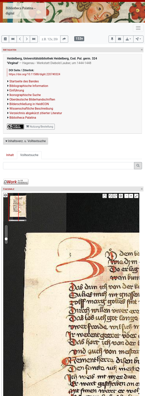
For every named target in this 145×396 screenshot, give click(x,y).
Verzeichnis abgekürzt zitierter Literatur (35, 113)
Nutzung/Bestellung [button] (39, 126)
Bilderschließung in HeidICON (29, 104)
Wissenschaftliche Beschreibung (31, 108)
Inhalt (10, 155)
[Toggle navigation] (138, 28)
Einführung (16, 90)
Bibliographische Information (28, 86)
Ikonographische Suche (25, 95)
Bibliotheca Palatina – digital (21, 10)
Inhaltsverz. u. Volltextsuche (25, 141)
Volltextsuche (29, 155)
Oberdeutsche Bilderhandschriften (32, 99)
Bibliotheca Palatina (22, 117)
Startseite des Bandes (24, 81)
